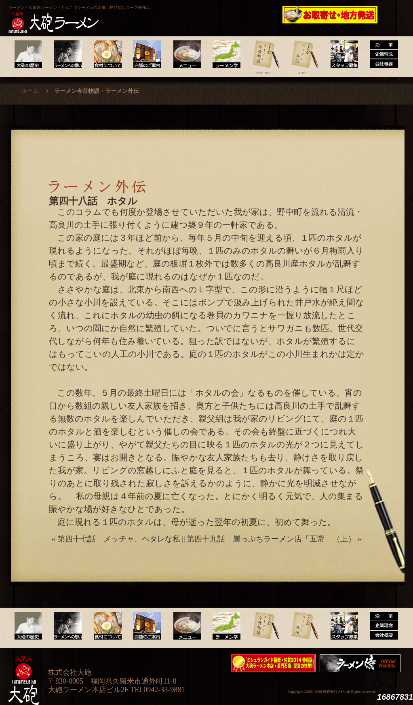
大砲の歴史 (28, 54)
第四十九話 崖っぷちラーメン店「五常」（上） (271, 539)
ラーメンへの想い (67, 54)
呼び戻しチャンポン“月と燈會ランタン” (170, 14)
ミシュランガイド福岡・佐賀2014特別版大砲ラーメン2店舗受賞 (273, 663)
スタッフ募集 (341, 54)
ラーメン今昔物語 (263, 54)
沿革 (380, 54)
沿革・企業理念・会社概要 (380, 626)
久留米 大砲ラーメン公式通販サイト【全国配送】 (330, 14)
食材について (106, 54)
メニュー (184, 54)
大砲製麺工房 (240, 14)
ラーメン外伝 (302, 54)
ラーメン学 (224, 54)
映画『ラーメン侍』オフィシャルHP (362, 663)
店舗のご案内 (145, 54)
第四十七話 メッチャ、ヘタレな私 (118, 539)
